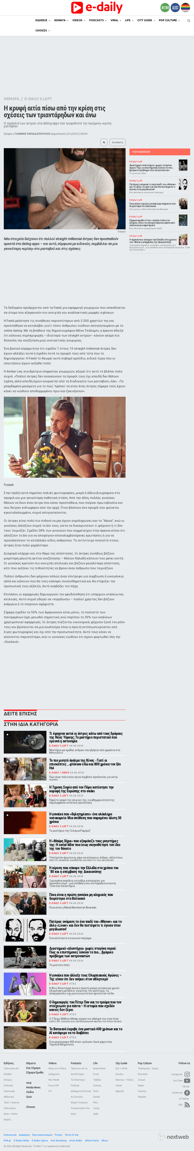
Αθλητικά (9, 1097)
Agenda (120, 1091)
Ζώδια (30, 1091)
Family (96, 1097)
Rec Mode (53, 1080)
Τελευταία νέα (11, 1068)
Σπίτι (96, 1091)
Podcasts (76, 1063)
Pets (95, 1102)
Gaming (142, 1091)
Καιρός (7, 1119)
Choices (30, 1106)
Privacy (58, 1135)
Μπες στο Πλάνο (57, 1068)
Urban (119, 1085)
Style (95, 1114)
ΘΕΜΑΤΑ (60, 20)
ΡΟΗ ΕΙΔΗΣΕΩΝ (141, 152)
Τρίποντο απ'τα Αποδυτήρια (79, 1071)
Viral (28, 1082)
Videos (52, 1063)
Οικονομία (9, 1091)
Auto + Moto (11, 1114)
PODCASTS (96, 20)
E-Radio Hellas (22, 1140)
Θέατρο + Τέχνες (125, 1080)
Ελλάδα (8, 1074)
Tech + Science (11, 1102)
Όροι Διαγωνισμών (42, 1135)
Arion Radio (76, 1140)
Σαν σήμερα (33, 1067)
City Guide (121, 1063)
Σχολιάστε (117, 142)
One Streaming (59, 1140)
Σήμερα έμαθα (34, 1072)
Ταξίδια (97, 1080)
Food (96, 1074)
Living (96, 1108)
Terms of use (71, 1135)
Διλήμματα (54, 1074)
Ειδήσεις (9, 1063)
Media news (33, 1087)
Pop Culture (145, 1063)
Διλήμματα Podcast (81, 1091)
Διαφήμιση (24, 1135)
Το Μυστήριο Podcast (78, 1083)
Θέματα (31, 1063)
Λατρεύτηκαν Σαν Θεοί (80, 1111)
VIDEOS (77, 20)
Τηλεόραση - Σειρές (148, 1068)
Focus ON (53, 1085)
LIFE (127, 20)
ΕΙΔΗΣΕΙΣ (41, 20)
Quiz (29, 1096)
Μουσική (142, 1074)
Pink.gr (8, 1140)
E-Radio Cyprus (40, 1140)
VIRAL (114, 20)
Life (95, 1063)
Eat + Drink (121, 1068)
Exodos (119, 1074)
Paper (141, 1085)
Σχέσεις (97, 1085)
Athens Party (92, 1140)
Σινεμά (141, 1080)
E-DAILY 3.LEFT (38, 98)
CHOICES (41, 30)
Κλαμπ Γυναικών (79, 1102)
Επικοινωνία (10, 1135)
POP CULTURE (168, 20)
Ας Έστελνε (77, 1097)
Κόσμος (8, 1080)
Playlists (142, 1097)
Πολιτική (8, 1085)
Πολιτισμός (10, 1108)
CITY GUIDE (144, 20)
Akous (105, 1140)
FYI (50, 1091)
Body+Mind (99, 1068)
